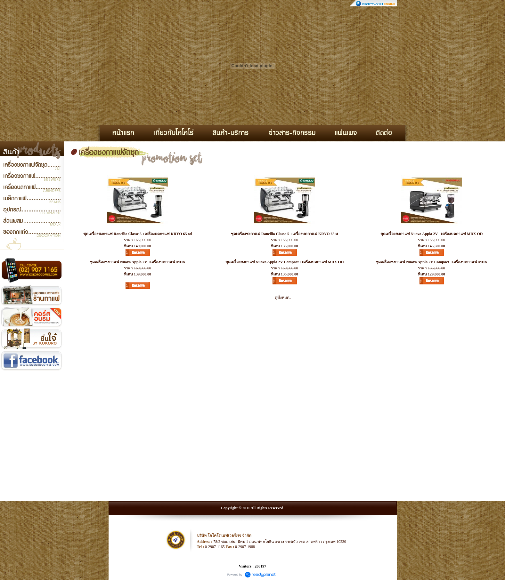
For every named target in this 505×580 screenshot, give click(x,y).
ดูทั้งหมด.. (283, 297)
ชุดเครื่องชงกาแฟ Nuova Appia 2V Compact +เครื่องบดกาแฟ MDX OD (284, 262)
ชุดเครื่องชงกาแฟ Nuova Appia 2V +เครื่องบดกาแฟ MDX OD (431, 234)
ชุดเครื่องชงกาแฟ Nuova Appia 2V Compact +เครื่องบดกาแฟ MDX (431, 262)
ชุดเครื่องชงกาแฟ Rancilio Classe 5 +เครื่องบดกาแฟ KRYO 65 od (137, 234)
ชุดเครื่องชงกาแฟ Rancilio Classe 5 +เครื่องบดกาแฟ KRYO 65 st (284, 234)
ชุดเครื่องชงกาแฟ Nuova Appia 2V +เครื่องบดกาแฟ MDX (137, 262)
